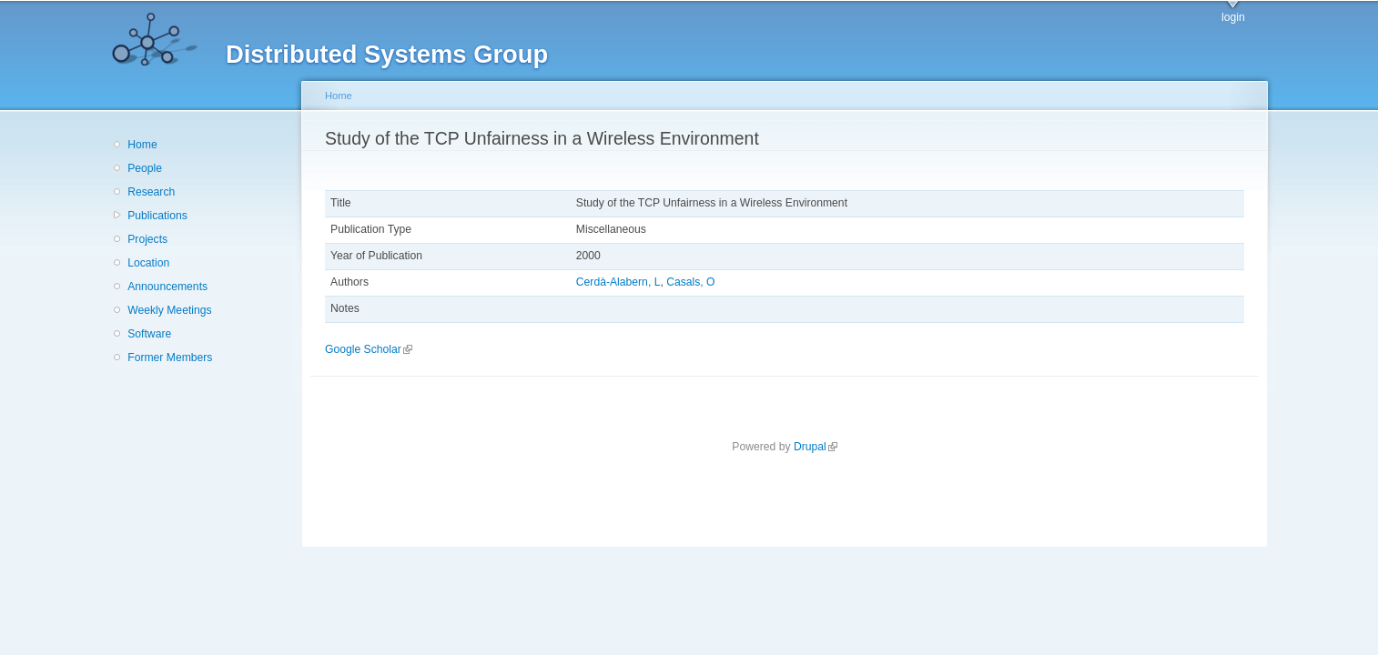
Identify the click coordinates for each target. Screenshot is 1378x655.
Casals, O (690, 282)
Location (148, 263)
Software (149, 334)
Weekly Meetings (169, 310)
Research (151, 192)
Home (142, 144)
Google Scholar (368, 349)
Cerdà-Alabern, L (618, 282)
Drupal (815, 446)
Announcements (167, 286)
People (144, 168)
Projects (147, 239)
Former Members (169, 357)
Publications (157, 215)
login (1233, 17)
